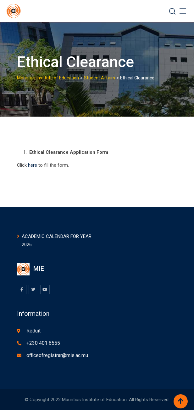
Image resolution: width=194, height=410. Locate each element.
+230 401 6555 (43, 343)
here (33, 165)
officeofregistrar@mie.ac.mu (57, 355)
